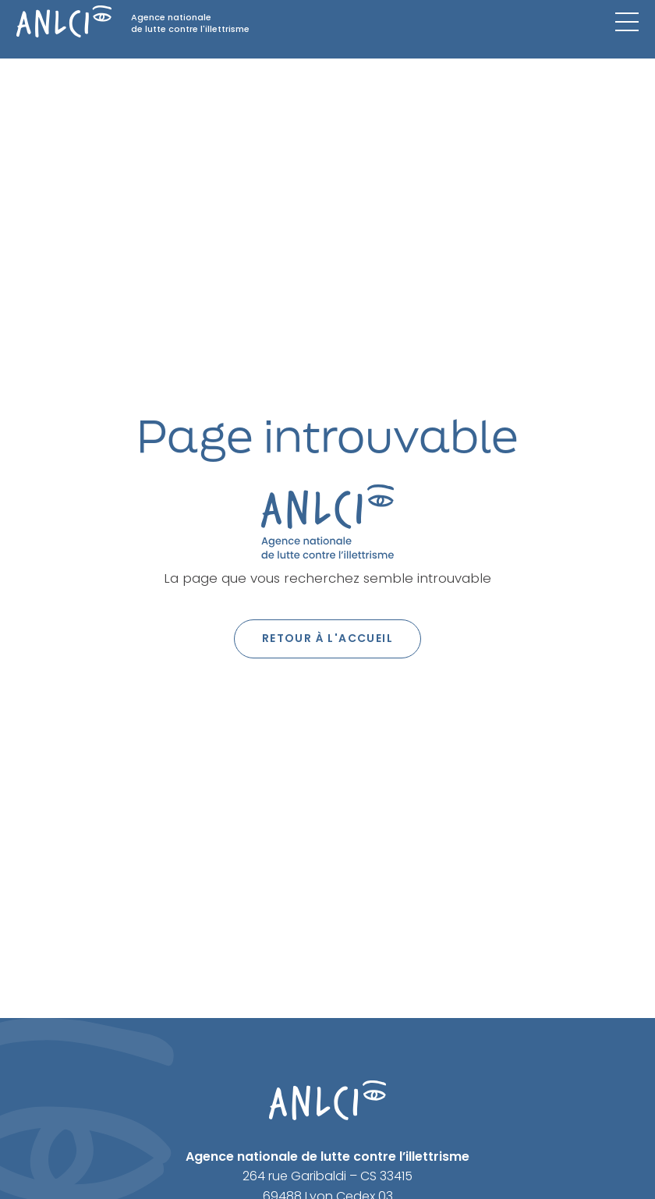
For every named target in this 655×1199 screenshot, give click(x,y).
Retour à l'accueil (327, 638)
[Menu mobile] (626, 21)
